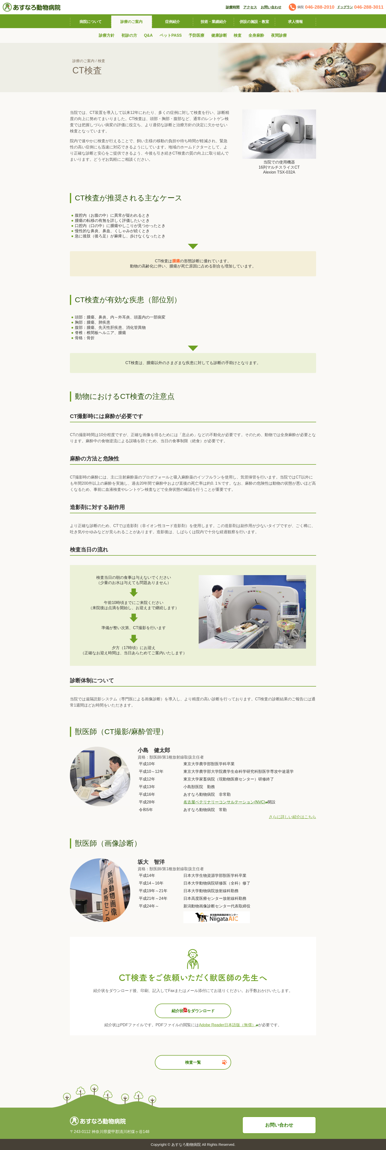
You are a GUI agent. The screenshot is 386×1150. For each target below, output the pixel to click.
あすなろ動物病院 (186, 1144)
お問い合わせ (279, 1125)
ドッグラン (345, 7)
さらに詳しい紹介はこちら (292, 817)
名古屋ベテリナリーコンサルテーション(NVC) (225, 802)
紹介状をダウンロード (193, 1010)
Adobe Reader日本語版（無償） (228, 1025)
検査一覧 (206, 1062)
